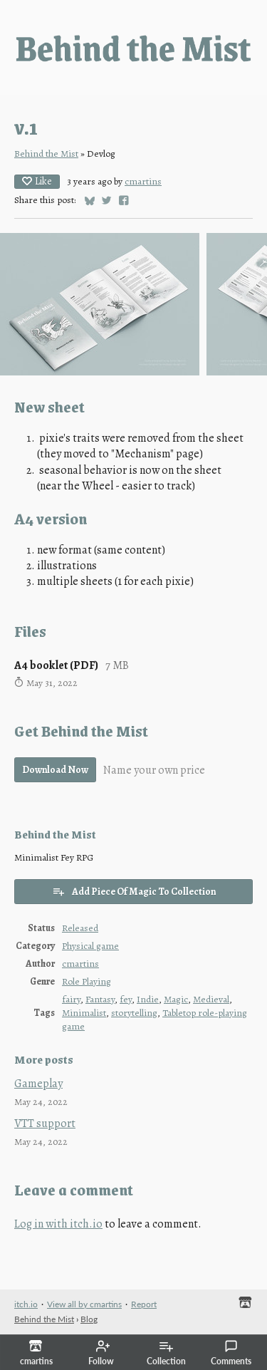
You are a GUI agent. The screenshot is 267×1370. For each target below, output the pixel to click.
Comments (231, 1352)
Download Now (55, 770)
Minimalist (84, 1012)
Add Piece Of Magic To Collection (134, 891)
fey (126, 999)
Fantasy (100, 999)
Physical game (90, 946)
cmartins (143, 181)
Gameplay (38, 1083)
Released (80, 928)
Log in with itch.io (58, 1224)
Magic (176, 999)
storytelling (134, 1012)
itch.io (26, 1304)
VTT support (44, 1123)
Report (144, 1304)
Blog (89, 1319)
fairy (71, 999)
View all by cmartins (84, 1304)
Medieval (211, 999)
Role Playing (86, 981)
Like (37, 181)
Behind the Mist (46, 153)
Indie (148, 999)
